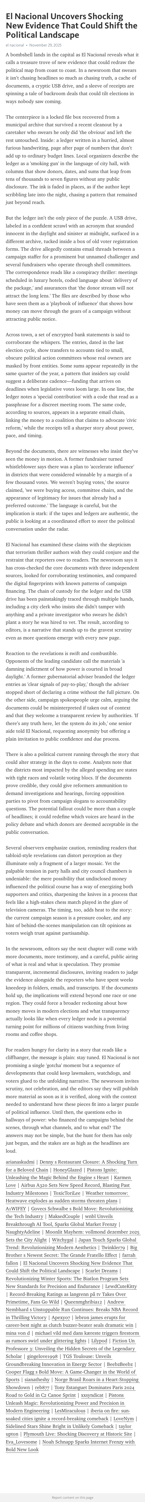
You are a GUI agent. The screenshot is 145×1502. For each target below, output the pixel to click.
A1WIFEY (16, 1209)
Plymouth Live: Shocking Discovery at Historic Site (78, 1434)
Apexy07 (61, 1317)
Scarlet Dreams (101, 1271)
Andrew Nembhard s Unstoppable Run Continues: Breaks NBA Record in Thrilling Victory (72, 1309)
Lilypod (99, 1341)
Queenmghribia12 (83, 1302)
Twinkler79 (113, 1247)
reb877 (42, 1387)
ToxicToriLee (66, 1193)
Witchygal (62, 1240)
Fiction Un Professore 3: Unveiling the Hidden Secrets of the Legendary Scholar (71, 1348)
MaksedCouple (64, 1216)
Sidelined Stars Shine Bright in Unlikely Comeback (60, 1426)
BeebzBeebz (120, 1364)
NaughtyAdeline (23, 1232)
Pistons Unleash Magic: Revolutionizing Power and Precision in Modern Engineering (66, 1403)
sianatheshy (37, 1380)
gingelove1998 (42, 1356)
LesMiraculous (70, 1411)
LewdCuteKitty (121, 1286)
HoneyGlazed (67, 1170)
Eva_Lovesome (21, 1442)
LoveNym (124, 1419)
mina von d (18, 1333)
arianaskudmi (20, 1162)
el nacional (15, 45)
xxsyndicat (92, 1395)
